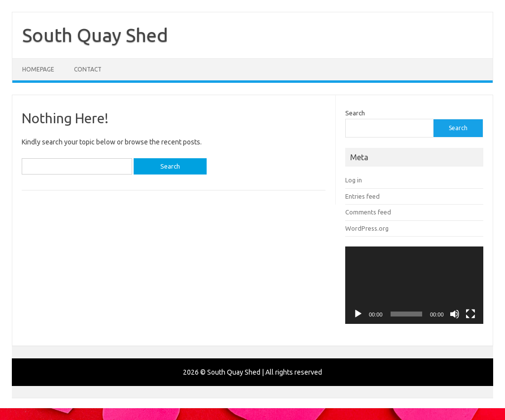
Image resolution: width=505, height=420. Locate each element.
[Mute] (455, 314)
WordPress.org (367, 228)
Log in (353, 179)
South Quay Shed (95, 35)
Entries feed (362, 196)
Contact (88, 69)
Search (355, 112)
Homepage (38, 69)
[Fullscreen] (470, 314)
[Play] (358, 314)
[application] (414, 285)
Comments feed (368, 212)
